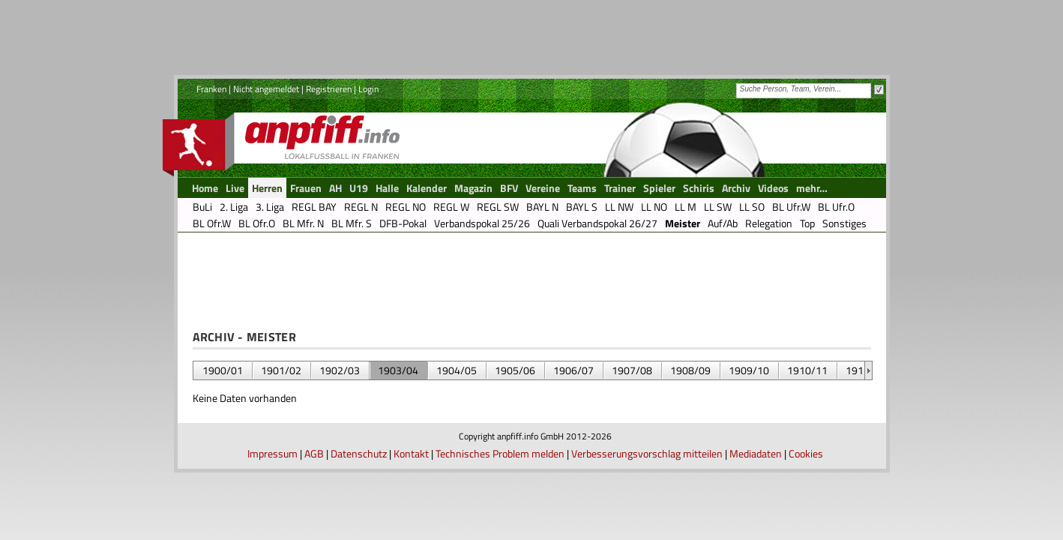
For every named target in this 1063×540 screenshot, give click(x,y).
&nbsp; (868, 371)
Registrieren (329, 89)
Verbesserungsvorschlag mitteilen (647, 453)
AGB (314, 453)
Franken (211, 89)
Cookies (806, 453)
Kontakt (411, 453)
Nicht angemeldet (266, 89)
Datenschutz (359, 453)
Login (368, 89)
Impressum (272, 453)
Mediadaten (755, 453)
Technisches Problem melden (500, 453)
